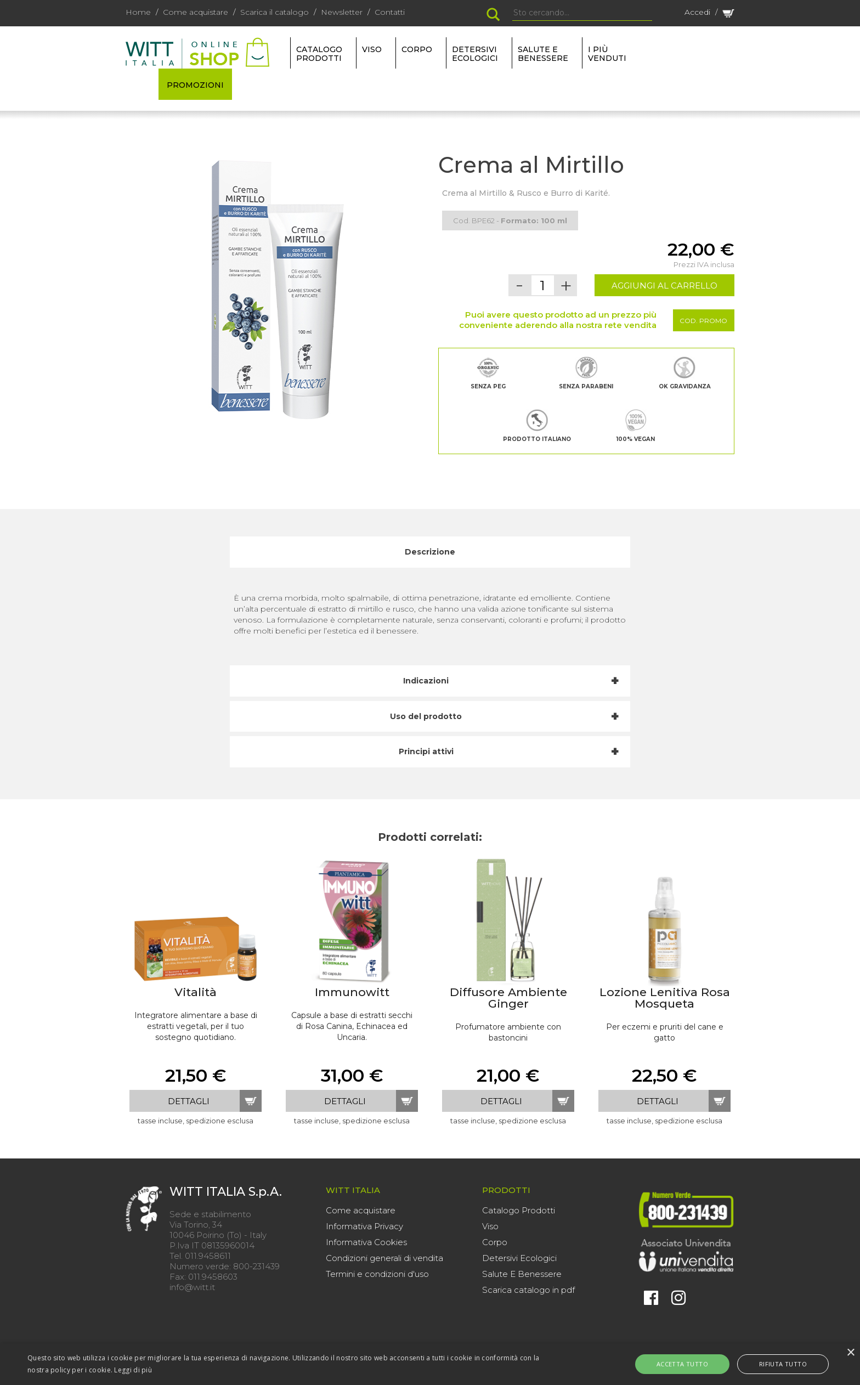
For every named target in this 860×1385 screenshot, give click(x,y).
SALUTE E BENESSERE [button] (543, 53)
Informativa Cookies (366, 1242)
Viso (490, 1226)
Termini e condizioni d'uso (377, 1274)
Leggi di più (133, 1370)
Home (138, 12)
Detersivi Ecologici (519, 1258)
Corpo (494, 1242)
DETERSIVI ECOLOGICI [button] (475, 53)
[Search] (582, 13)
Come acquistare (195, 12)
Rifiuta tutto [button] (771, 1364)
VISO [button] (372, 49)
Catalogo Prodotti (518, 1210)
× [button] (850, 1353)
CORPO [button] (416, 49)
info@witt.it (192, 1287)
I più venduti (607, 53)
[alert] (430, 1364)
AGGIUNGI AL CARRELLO (664, 285)
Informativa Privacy (364, 1226)
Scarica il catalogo (274, 12)
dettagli (189, 1101)
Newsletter (342, 12)
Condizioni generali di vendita (384, 1258)
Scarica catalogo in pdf (528, 1290)
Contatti (390, 12)
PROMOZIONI (195, 85)
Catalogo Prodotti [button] (319, 53)
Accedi (697, 12)
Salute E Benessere (522, 1274)
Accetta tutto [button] (694, 1364)
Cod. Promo (703, 320)
